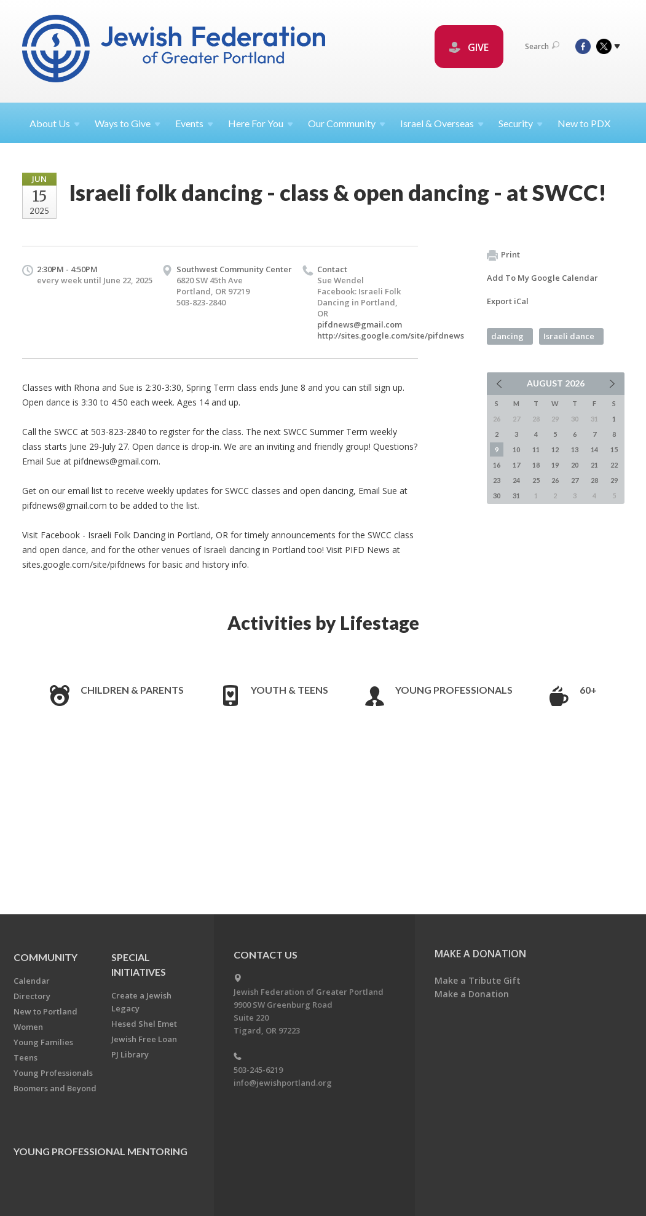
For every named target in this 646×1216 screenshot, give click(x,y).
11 (536, 449)
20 (574, 465)
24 (516, 480)
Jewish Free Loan (144, 1039)
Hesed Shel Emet (144, 1023)
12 (555, 449)
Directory (32, 996)
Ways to (127, 123)
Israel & (442, 123)
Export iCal (508, 301)
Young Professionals (454, 690)
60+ (588, 690)
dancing (507, 336)
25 (536, 480)
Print (503, 255)
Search (542, 46)
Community (45, 957)
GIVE (469, 47)
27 (574, 480)
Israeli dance (568, 336)
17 (516, 465)
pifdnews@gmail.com (359, 324)
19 (555, 465)
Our (346, 123)
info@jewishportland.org (283, 1082)
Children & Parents (132, 690)
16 (496, 465)
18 (536, 465)
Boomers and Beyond (55, 1088)
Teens (25, 1057)
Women (28, 1026)
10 (516, 449)
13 (574, 449)
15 (614, 449)
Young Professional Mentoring (100, 1151)
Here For (260, 123)
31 (516, 496)
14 (594, 449)
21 (594, 465)
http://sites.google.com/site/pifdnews (390, 335)
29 (614, 480)
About (55, 123)
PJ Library (130, 1054)
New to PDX (583, 123)
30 (496, 496)
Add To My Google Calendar (542, 277)
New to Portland (45, 1011)
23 (496, 480)
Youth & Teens (289, 690)
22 (614, 465)
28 (594, 480)
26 (555, 480)
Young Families (43, 1042)
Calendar (32, 980)
